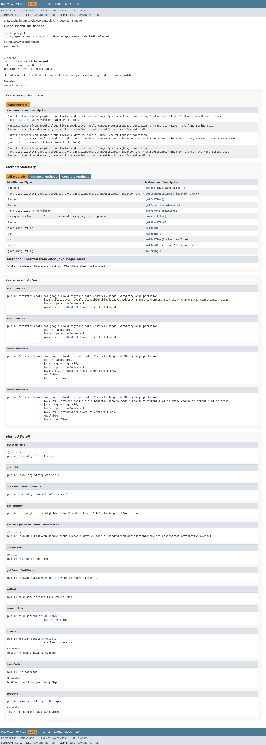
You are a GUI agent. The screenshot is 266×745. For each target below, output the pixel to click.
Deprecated (54, 4)
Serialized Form (15, 85)
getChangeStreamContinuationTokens (172, 193)
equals (150, 187)
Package (20, 4)
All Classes (80, 10)
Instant (155, 116)
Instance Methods (44, 176)
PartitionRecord (19, 116)
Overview (7, 4)
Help (77, 4)
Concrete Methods (75, 176)
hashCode (152, 233)
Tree (42, 4)
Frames (45, 10)
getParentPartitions (161, 210)
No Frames (59, 10)
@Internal (11, 57)
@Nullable (51, 374)
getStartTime (155, 222)
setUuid (151, 245)
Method (50, 15)
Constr (38, 15)
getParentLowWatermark (162, 205)
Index (68, 4)
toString (152, 251)
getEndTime (153, 199)
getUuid (151, 227)
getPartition (155, 216)
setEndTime (153, 239)
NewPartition (40, 119)
